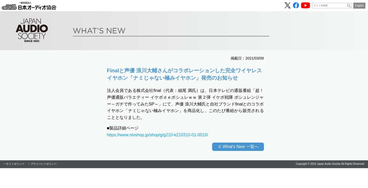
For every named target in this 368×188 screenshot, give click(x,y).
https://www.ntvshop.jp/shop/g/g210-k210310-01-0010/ (157, 135)
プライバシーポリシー (44, 163)
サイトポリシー (15, 163)
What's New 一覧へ (240, 146)
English (359, 5)
